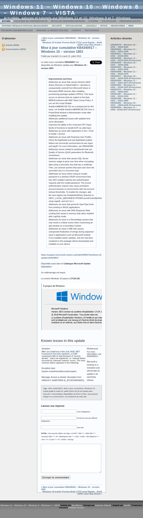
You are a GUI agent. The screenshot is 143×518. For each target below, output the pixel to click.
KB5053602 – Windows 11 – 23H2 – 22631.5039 (123, 68)
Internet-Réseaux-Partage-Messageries (25, 26)
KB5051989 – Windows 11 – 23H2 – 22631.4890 (123, 99)
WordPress (77, 511)
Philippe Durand (76, 513)
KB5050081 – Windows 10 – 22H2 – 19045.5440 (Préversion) (125, 104)
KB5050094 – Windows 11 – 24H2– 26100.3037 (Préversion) (125, 108)
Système (93, 21)
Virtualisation (73, 26)
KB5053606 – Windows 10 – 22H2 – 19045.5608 (123, 64)
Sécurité (57, 26)
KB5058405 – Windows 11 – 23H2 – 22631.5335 (123, 50)
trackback (71, 397)
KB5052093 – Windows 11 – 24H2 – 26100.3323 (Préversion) (125, 86)
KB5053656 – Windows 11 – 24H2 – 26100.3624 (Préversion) (125, 59)
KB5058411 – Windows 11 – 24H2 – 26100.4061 (123, 55)
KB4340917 (58, 388)
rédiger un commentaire (53, 397)
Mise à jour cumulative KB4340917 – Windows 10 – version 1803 (69, 49)
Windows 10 (89, 388)
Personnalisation (130, 21)
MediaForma (118, 26)
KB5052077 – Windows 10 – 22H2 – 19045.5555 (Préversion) (125, 77)
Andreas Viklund (103, 511)
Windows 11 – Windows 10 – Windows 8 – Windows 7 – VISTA (71, 10)
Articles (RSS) (12, 45)
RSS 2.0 (79, 394)
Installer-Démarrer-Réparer (68, 21)
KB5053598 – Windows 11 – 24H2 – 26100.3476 (123, 72)
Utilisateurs (109, 21)
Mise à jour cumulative (73, 388)
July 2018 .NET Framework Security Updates (61, 352)
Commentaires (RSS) (16, 49)
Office (104, 26)
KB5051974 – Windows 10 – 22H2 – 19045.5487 (123, 90)
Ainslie (127, 511)
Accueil (6, 21)
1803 (50, 388)
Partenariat (92, 30)
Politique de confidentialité (31, 21)
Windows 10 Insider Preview (52, 30)
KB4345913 (92, 356)
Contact (76, 30)
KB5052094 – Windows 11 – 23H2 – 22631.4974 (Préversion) (125, 81)
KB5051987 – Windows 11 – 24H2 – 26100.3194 (123, 95)
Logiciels (91, 26)
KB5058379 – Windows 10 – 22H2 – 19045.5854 (123, 46)
